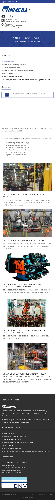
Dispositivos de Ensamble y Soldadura (14, 65)
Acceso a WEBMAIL (37, 495)
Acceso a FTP (48, 495)
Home (16, 42)
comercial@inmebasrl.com (14, 17)
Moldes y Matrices (7, 74)
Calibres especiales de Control (11, 68)
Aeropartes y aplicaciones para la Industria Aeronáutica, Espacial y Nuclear (26, 80)
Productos (23, 42)
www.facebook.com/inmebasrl (11, 472)
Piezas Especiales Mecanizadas (12, 77)
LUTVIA (31, 497)
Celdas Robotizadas (8, 62)
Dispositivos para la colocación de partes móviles (18, 71)
